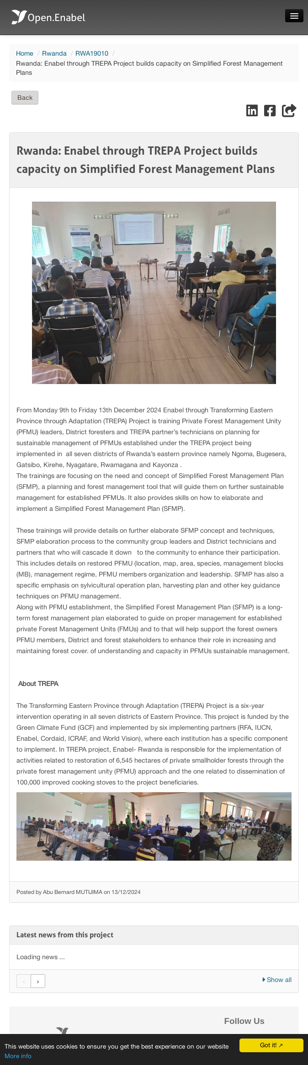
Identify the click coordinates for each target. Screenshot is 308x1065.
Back (24, 97)
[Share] (289, 113)
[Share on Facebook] (271, 113)
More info (18, 1056)
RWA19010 (91, 53)
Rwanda (54, 53)
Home (24, 53)
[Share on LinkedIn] (253, 113)
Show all (277, 979)
